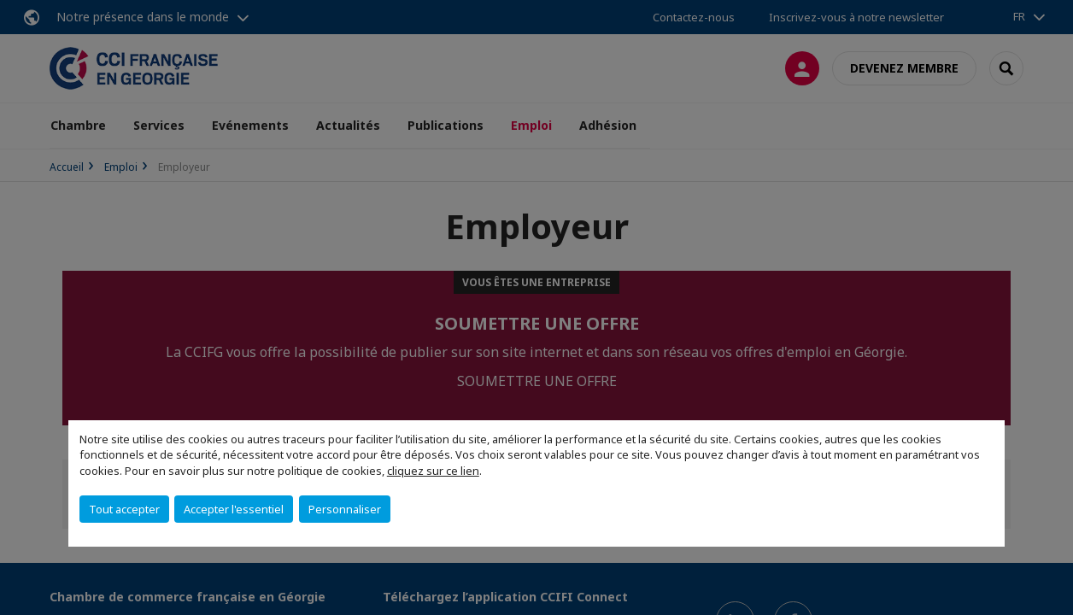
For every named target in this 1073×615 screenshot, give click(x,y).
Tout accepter (124, 509)
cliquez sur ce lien (433, 470)
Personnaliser (344, 509)
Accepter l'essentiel (234, 509)
